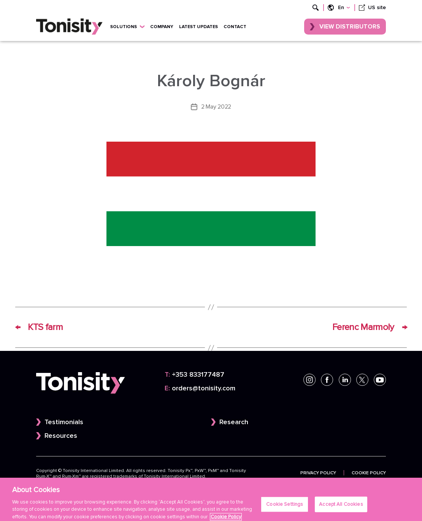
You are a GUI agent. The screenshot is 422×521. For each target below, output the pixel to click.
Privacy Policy (318, 472)
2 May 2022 (216, 106)
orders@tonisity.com (200, 388)
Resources (60, 436)
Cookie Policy (369, 472)
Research (233, 422)
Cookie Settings (284, 508)
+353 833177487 (194, 375)
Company (161, 26)
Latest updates (198, 26)
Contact (235, 26)
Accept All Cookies (341, 508)
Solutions (127, 26)
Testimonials (63, 422)
